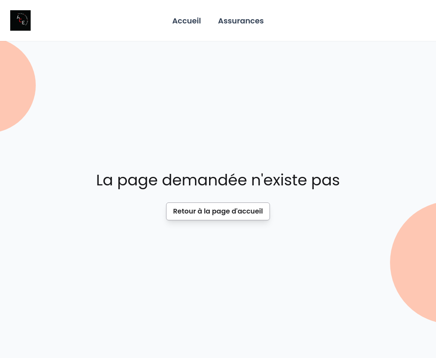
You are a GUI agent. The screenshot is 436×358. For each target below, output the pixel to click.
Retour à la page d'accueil (218, 211)
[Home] (20, 20)
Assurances (241, 20)
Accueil (186, 20)
